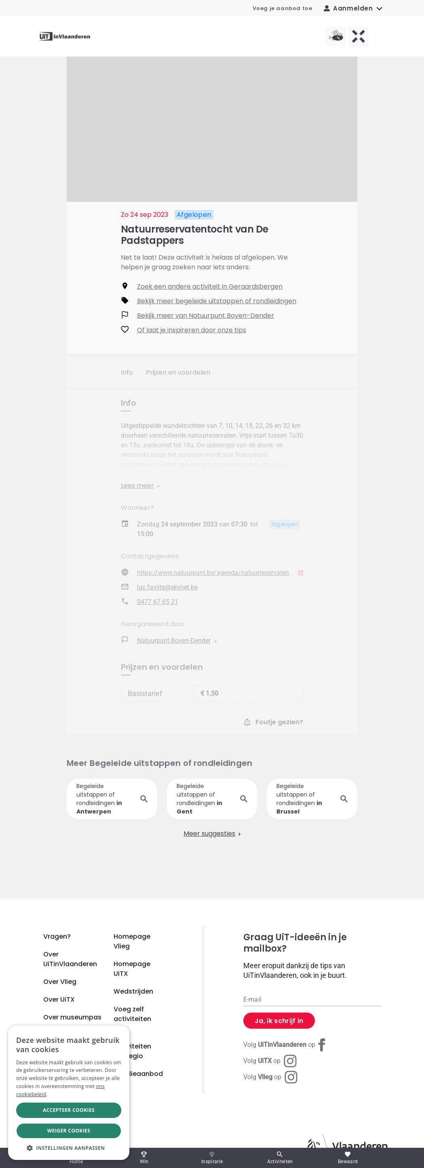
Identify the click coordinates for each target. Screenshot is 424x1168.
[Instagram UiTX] (270, 1061)
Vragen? (57, 936)
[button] (68, 1148)
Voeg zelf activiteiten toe (132, 1018)
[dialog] (68, 1092)
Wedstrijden (133, 991)
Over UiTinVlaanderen (70, 959)
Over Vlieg (59, 981)
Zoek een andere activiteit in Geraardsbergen (210, 286)
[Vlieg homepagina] (336, 36)
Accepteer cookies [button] (69, 1110)
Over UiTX (59, 999)
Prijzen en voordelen (178, 372)
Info (127, 372)
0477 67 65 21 (157, 603)
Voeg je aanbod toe (282, 8)
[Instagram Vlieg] (270, 1077)
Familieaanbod (138, 1073)
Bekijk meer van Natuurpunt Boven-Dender (205, 315)
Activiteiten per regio (132, 1051)
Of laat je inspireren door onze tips (191, 330)
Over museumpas (72, 1017)
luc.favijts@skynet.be (167, 588)
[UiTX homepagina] (358, 36)
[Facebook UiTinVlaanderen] (285, 1044)
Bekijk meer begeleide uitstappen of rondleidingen (216, 301)
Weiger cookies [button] (68, 1130)
